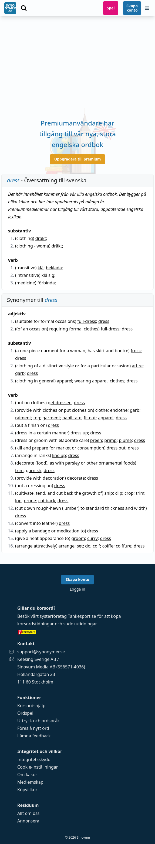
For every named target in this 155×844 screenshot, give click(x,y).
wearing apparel (91, 381)
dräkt (40, 238)
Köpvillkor (27, 790)
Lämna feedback (34, 736)
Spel (110, 8)
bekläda (54, 268)
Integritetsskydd (33, 759)
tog (36, 418)
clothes (117, 381)
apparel (64, 381)
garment (51, 418)
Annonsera (28, 821)
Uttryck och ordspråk (38, 721)
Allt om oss (28, 813)
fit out (90, 418)
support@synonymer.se (41, 652)
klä (41, 268)
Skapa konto (132, 8)
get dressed (60, 403)
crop (129, 493)
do (87, 546)
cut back (46, 501)
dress (103, 321)
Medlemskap (30, 782)
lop (18, 501)
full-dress (86, 321)
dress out (116, 448)
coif (96, 546)
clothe (101, 410)
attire (137, 366)
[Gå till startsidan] (10, 8)
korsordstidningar (35, 624)
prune (30, 501)
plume (125, 440)
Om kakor (27, 774)
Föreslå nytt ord (33, 728)
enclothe (118, 410)
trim (19, 470)
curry (92, 538)
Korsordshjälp (31, 706)
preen (96, 440)
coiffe (108, 546)
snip (109, 493)
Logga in (77, 589)
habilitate (72, 418)
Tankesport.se (82, 616)
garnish (33, 470)
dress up (79, 433)
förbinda (46, 283)
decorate (76, 478)
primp (110, 440)
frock (136, 351)
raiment (23, 418)
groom (78, 538)
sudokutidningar (79, 624)
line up (59, 455)
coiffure (124, 546)
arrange (66, 546)
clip (118, 493)
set (80, 546)
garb (20, 373)
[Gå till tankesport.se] (77, 631)
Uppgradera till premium (77, 159)
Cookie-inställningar (37, 767)
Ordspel (25, 713)
